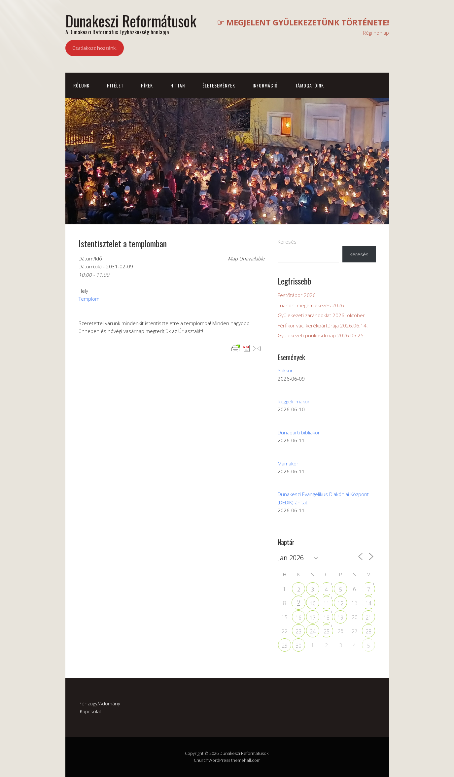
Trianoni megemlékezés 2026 (311, 305)
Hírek (147, 85)
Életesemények (218, 85)
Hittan (177, 85)
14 (368, 603)
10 (313, 603)
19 (340, 617)
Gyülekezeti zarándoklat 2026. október (321, 315)
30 (298, 645)
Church (201, 760)
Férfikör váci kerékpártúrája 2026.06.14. (323, 325)
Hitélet (115, 85)
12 (340, 603)
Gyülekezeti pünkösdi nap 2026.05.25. (321, 335)
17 (313, 617)
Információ (265, 85)
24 (313, 631)
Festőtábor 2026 (297, 295)
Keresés (287, 241)
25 (327, 631)
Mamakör (288, 463)
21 (368, 617)
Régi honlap (376, 32)
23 (298, 631)
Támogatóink (309, 85)
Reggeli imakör (294, 401)
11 (327, 603)
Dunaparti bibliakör (299, 432)
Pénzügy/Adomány (99, 703)
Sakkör (285, 370)
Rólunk (81, 85)
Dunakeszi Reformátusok (130, 21)
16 (298, 617)
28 (368, 631)
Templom (89, 298)
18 (327, 617)
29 (285, 645)
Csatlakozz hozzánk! (94, 48)
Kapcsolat (90, 711)
